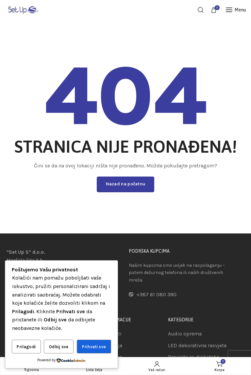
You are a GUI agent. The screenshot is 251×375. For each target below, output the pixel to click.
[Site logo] (23, 9)
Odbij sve (59, 346)
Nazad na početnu (125, 184)
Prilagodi (26, 346)
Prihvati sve (94, 346)
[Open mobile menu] (236, 9)
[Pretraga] (200, 9)
